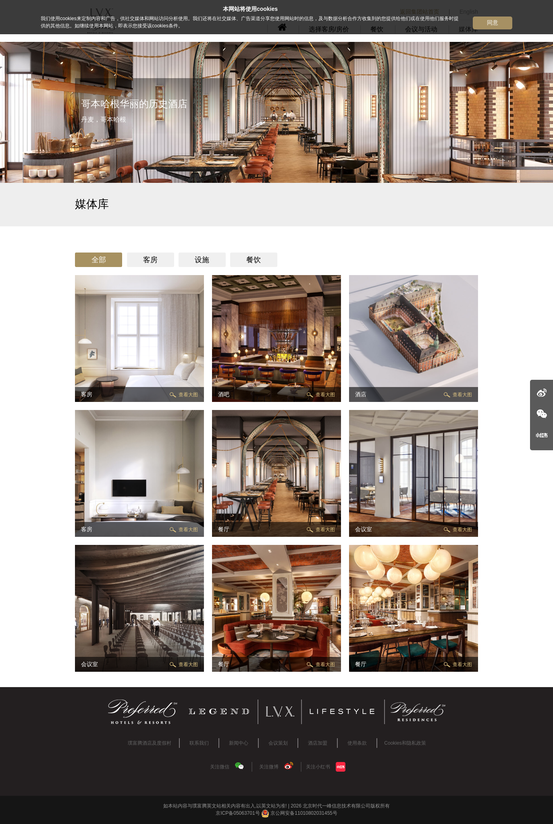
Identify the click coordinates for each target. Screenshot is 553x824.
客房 (150, 260)
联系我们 (199, 743)
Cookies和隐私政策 (405, 743)
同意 (492, 22)
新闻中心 (238, 743)
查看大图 (188, 395)
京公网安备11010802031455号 (299, 813)
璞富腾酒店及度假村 (149, 743)
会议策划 (278, 743)
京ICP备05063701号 (238, 813)
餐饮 (253, 260)
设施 (202, 260)
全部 (98, 260)
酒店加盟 (317, 743)
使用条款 (357, 743)
